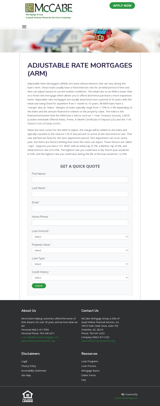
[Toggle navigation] (24, 27)
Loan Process (88, 366)
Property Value (42, 244)
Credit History (41, 272)
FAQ (83, 380)
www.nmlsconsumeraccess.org (38, 340)
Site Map (26, 375)
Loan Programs (89, 361)
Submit (39, 285)
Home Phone (41, 216)
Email (36, 202)
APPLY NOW (122, 5)
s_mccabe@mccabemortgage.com (40, 337)
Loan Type (39, 258)
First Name (39, 173)
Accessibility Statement (33, 370)
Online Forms (88, 375)
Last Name (39, 188)
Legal (24, 361)
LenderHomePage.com (126, 398)
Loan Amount (41, 231)
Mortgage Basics (90, 370)
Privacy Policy (28, 366)
